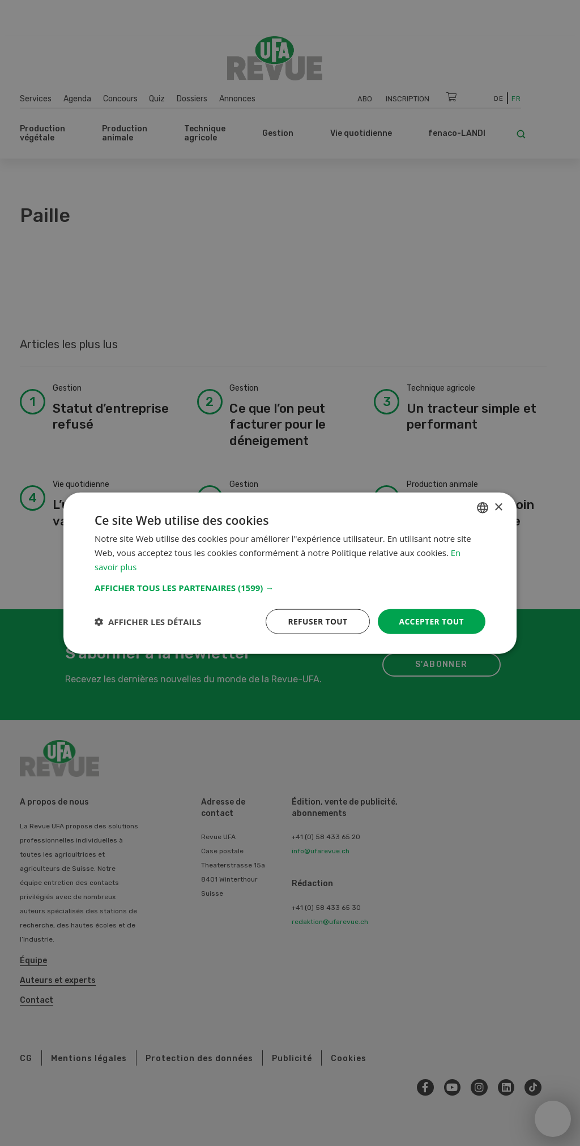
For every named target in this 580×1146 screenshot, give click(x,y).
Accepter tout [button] (431, 620)
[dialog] (290, 573)
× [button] (498, 507)
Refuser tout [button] (316, 620)
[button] (290, 587)
